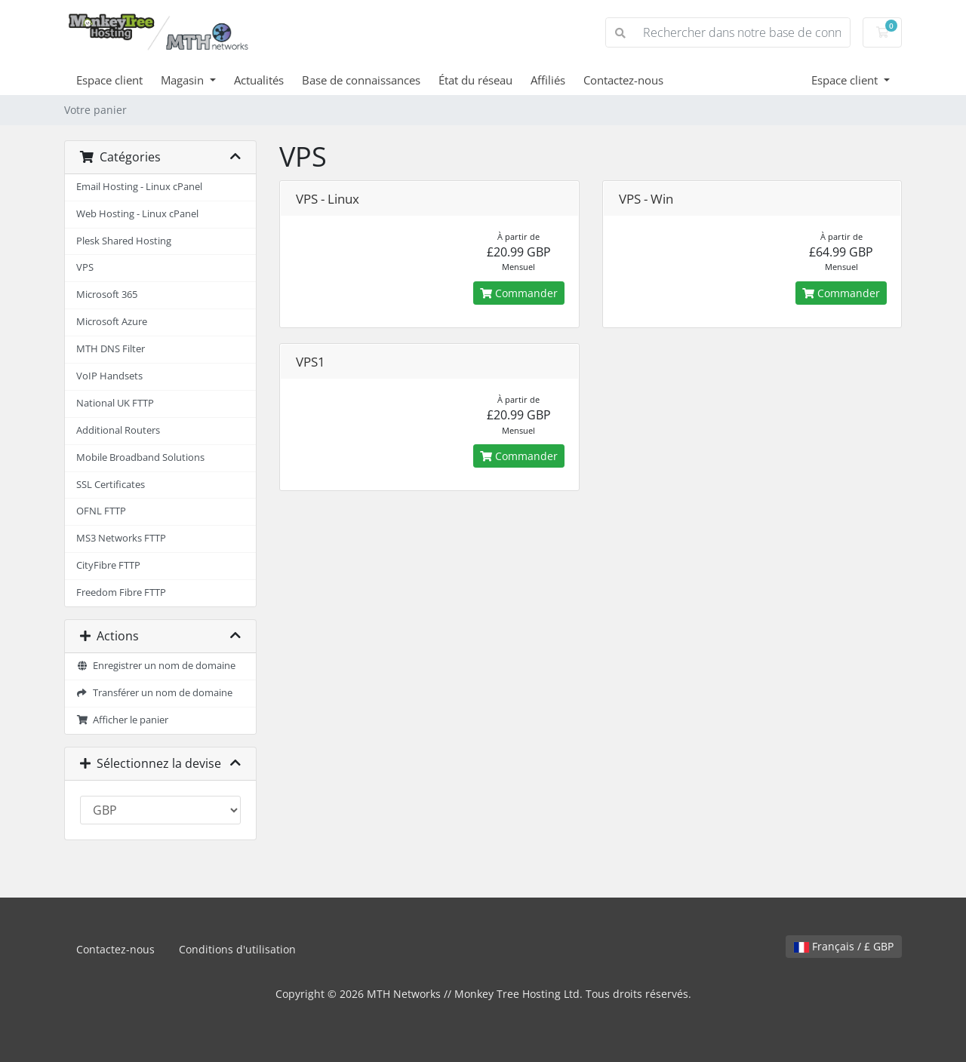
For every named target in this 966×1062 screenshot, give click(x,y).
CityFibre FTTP (108, 565)
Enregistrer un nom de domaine (155, 665)
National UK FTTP (115, 403)
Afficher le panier (122, 720)
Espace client (109, 79)
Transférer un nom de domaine (154, 692)
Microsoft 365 (106, 294)
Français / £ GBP (844, 946)
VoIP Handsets (109, 376)
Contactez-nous (623, 79)
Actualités (259, 79)
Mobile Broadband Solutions (140, 457)
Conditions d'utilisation (237, 949)
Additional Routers (118, 430)
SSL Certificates (110, 484)
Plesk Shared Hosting (123, 241)
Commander (519, 293)
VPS (85, 267)
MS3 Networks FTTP (121, 538)
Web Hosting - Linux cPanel (137, 213)
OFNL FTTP (101, 511)
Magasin (184, 79)
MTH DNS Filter (110, 348)
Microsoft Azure (111, 321)
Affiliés (548, 79)
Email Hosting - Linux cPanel (139, 186)
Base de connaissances (361, 79)
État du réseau (475, 79)
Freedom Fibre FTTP (121, 592)
